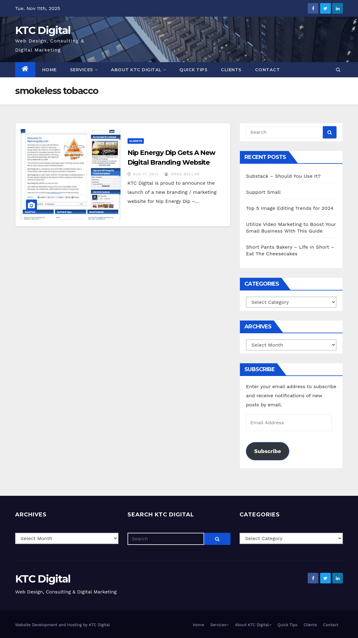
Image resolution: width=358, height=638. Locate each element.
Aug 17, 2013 (146, 174)
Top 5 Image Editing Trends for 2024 (289, 208)
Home (49, 69)
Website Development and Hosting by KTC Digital (62, 625)
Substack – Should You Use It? (283, 176)
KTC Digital (42, 30)
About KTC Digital (138, 69)
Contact (267, 69)
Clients (231, 69)
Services (84, 69)
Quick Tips (193, 69)
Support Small (263, 192)
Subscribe (267, 451)
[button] (338, 69)
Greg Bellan (182, 174)
